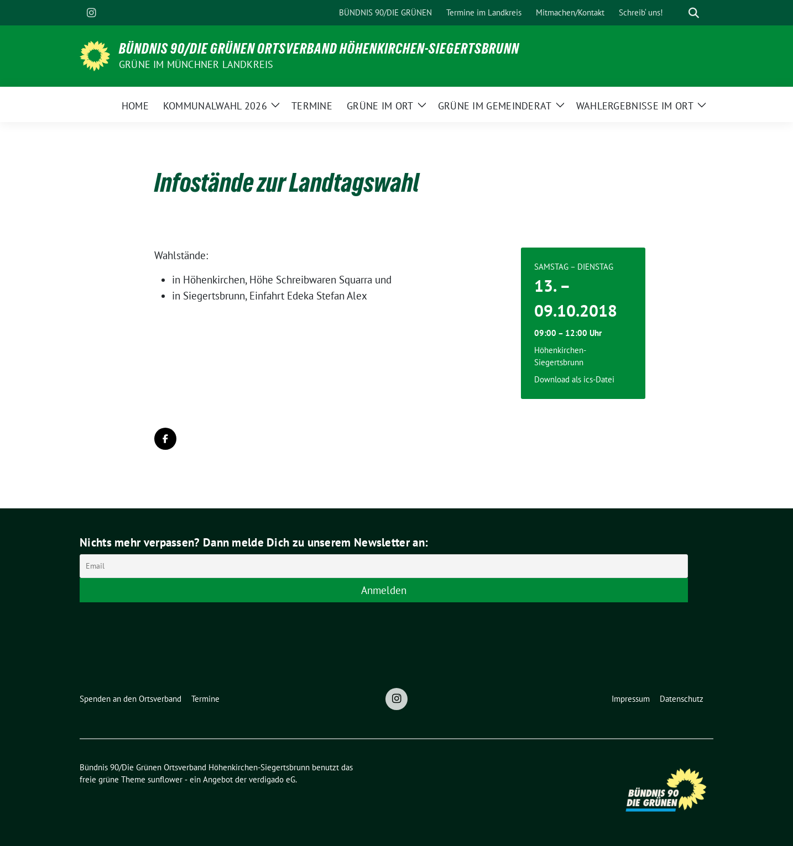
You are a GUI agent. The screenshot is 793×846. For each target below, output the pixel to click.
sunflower (165, 779)
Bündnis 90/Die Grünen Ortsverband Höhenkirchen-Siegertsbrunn (319, 48)
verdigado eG (272, 779)
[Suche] (678, 13)
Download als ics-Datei (574, 379)
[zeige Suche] (694, 13)
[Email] (384, 566)
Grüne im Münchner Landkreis (196, 64)
